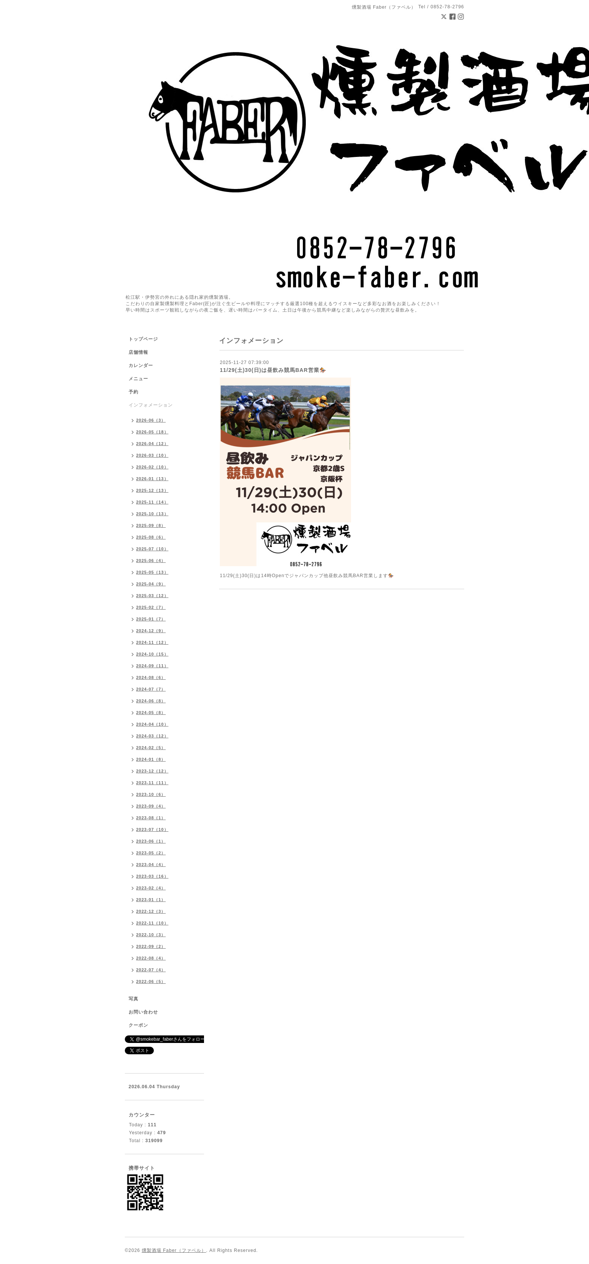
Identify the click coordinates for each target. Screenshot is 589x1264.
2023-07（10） (152, 829)
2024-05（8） (151, 712)
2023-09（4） (151, 806)
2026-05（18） (152, 432)
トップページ (143, 339)
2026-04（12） (152, 443)
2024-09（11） (152, 665)
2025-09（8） (151, 525)
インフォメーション (151, 405)
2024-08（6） (151, 677)
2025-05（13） (152, 572)
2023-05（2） (151, 853)
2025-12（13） (152, 490)
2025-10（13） (152, 513)
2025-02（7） (151, 607)
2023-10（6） (151, 794)
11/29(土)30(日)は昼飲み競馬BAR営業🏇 (273, 370)
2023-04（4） (151, 864)
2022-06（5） (151, 981)
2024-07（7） (151, 689)
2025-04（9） (151, 584)
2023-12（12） (152, 771)
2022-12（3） (151, 911)
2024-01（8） (151, 759)
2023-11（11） (152, 782)
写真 (133, 998)
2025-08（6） (151, 537)
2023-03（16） (152, 876)
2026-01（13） (152, 478)
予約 (133, 392)
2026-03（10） (152, 455)
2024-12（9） (151, 630)
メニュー (138, 378)
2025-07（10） (152, 549)
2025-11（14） (152, 502)
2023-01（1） (151, 899)
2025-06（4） (151, 560)
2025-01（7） (151, 619)
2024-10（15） (152, 654)
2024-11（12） (152, 642)
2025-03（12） (152, 595)
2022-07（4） (151, 970)
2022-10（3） (151, 934)
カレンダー (141, 365)
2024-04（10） (152, 724)
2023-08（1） (151, 818)
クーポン (138, 1025)
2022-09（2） (151, 946)
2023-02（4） (151, 888)
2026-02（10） (152, 467)
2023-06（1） (151, 841)
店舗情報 (138, 352)
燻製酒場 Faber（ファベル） (174, 1250)
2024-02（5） (151, 747)
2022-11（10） (152, 923)
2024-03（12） (152, 736)
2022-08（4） (151, 958)
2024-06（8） (151, 701)
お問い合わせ (143, 1012)
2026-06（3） (151, 420)
